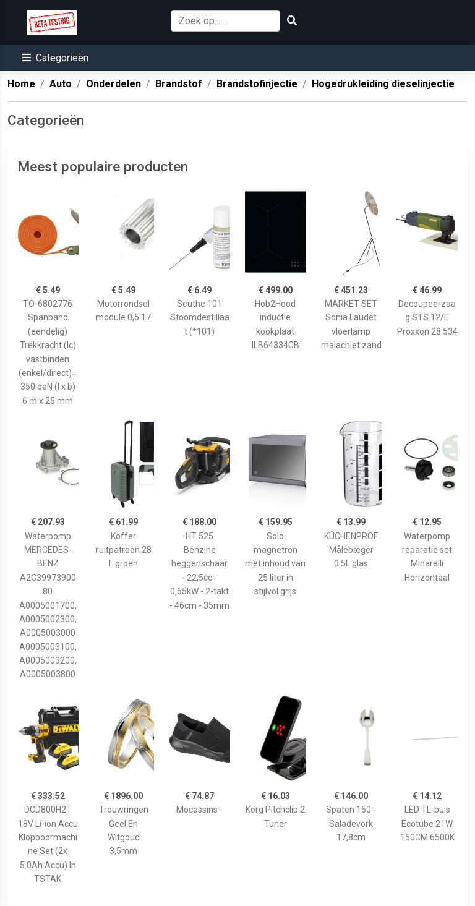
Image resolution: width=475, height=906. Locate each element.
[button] (55, 58)
